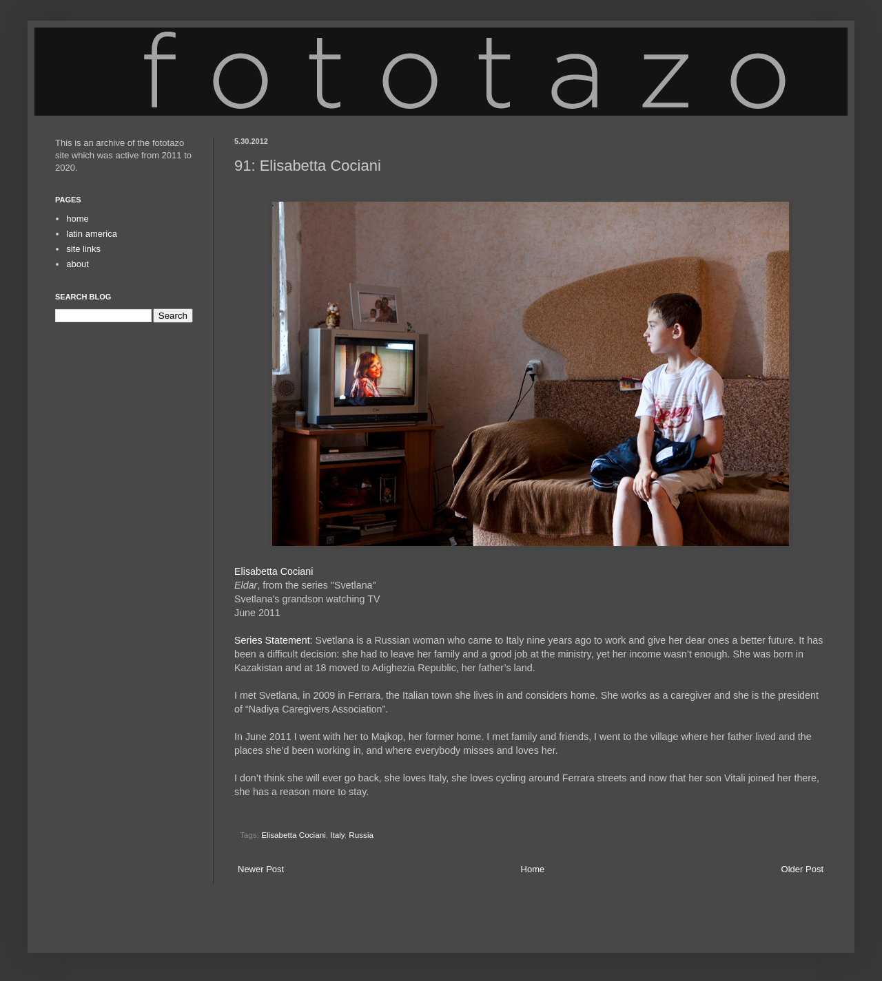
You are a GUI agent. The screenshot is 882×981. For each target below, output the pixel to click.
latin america (91, 234)
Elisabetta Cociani (273, 571)
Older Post (802, 869)
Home (533, 869)
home (77, 218)
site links (83, 249)
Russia (361, 834)
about (77, 264)
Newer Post (261, 869)
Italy (337, 834)
